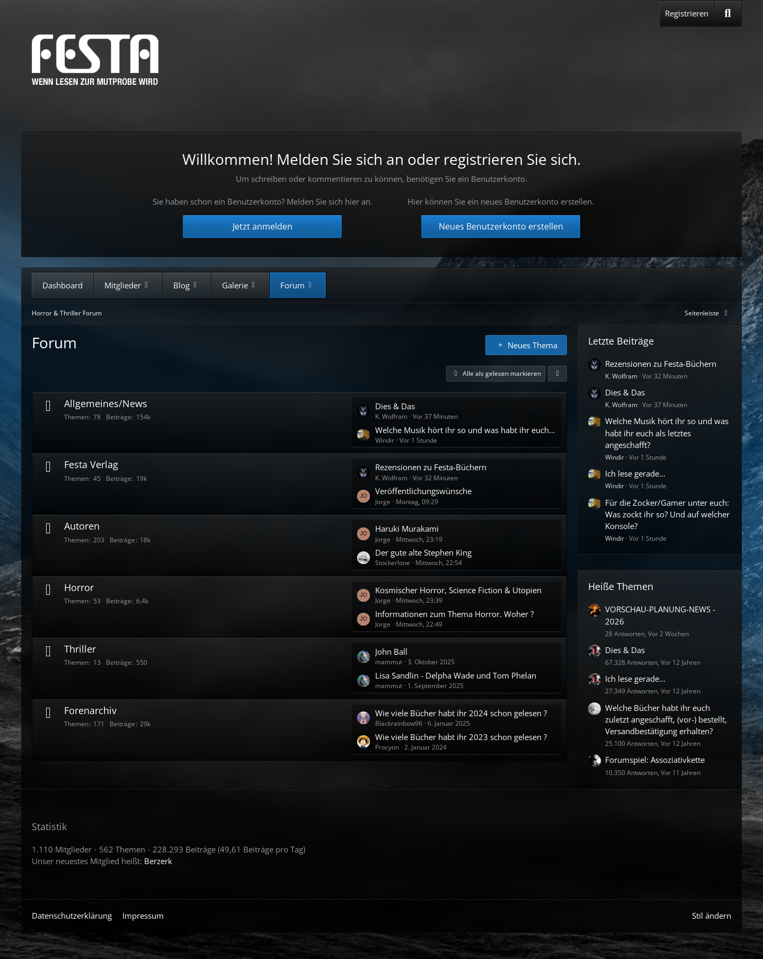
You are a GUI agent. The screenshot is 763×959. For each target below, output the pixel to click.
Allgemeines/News (105, 403)
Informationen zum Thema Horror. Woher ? (454, 614)
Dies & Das (395, 406)
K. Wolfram (621, 376)
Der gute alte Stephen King (423, 552)
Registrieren (686, 13)
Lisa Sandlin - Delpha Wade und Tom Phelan (455, 675)
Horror (79, 587)
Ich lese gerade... (635, 473)
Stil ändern (711, 915)
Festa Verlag (91, 464)
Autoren (82, 526)
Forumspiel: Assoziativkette (655, 759)
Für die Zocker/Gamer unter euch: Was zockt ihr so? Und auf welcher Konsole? (667, 514)
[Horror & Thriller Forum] (95, 59)
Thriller (80, 649)
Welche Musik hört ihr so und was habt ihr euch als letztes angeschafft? (465, 430)
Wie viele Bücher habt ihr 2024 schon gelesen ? (461, 713)
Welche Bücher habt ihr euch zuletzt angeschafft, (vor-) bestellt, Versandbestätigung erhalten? (666, 719)
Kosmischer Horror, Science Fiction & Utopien (458, 590)
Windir (614, 457)
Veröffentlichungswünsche (423, 491)
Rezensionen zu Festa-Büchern (430, 467)
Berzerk (158, 861)
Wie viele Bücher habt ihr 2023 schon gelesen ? (461, 737)
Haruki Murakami (407, 528)
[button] (557, 374)
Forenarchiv (90, 710)
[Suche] (727, 13)
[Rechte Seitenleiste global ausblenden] (708, 313)
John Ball (391, 651)
